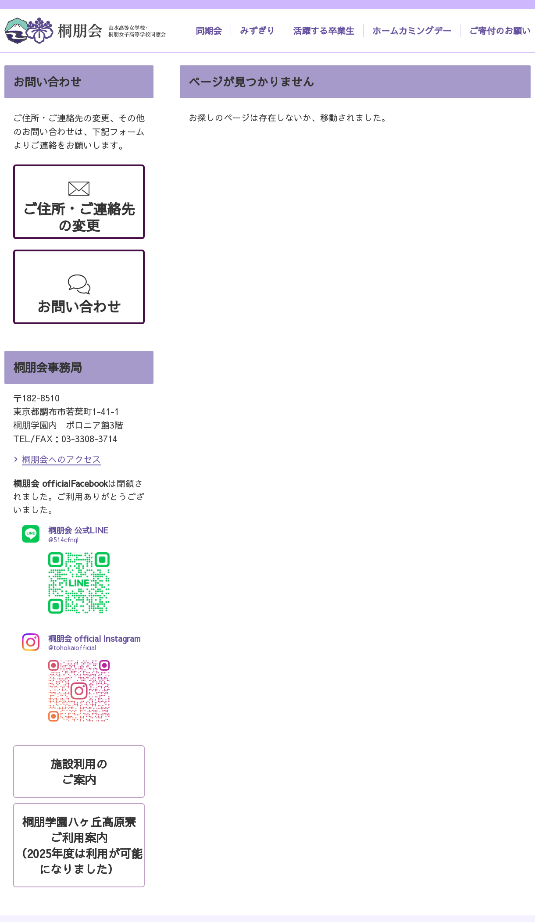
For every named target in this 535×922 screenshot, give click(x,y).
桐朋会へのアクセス (61, 459)
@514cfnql (79, 534)
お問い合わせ (79, 306)
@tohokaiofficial (79, 642)
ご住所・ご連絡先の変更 (79, 217)
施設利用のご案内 (78, 771)
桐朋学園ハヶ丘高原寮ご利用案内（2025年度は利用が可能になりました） (79, 845)
